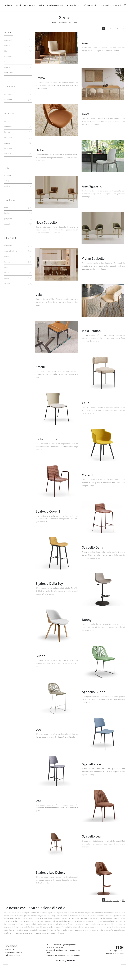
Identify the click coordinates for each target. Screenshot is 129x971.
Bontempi (18, 40)
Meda (18, 267)
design (18, 180)
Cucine (41, 5)
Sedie (75, 22)
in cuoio (18, 121)
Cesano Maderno (18, 251)
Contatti (117, 5)
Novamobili (18, 56)
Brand (18, 5)
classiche (18, 175)
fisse (18, 207)
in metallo (18, 137)
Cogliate (18, 256)
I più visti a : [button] (10, 237)
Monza (18, 278)
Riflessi (18, 67)
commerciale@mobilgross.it (64, 945)
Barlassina (18, 245)
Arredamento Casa (55, 5)
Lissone (18, 262)
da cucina (18, 94)
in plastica (18, 148)
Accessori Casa (73, 5)
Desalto (18, 45)
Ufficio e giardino (90, 5)
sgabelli (18, 224)
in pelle (18, 143)
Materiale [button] (9, 113)
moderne (18, 186)
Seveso (18, 283)
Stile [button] (6, 167)
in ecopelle (18, 126)
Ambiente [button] (9, 86)
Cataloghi (105, 5)
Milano (18, 272)
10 (123, 28)
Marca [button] (7, 32)
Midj (18, 51)
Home (54, 22)
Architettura (29, 5)
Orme (18, 62)
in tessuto (18, 153)
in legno (18, 132)
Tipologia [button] (9, 200)
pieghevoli (18, 218)
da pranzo (18, 99)
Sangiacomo (18, 72)
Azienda (8, 5)
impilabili (18, 213)
